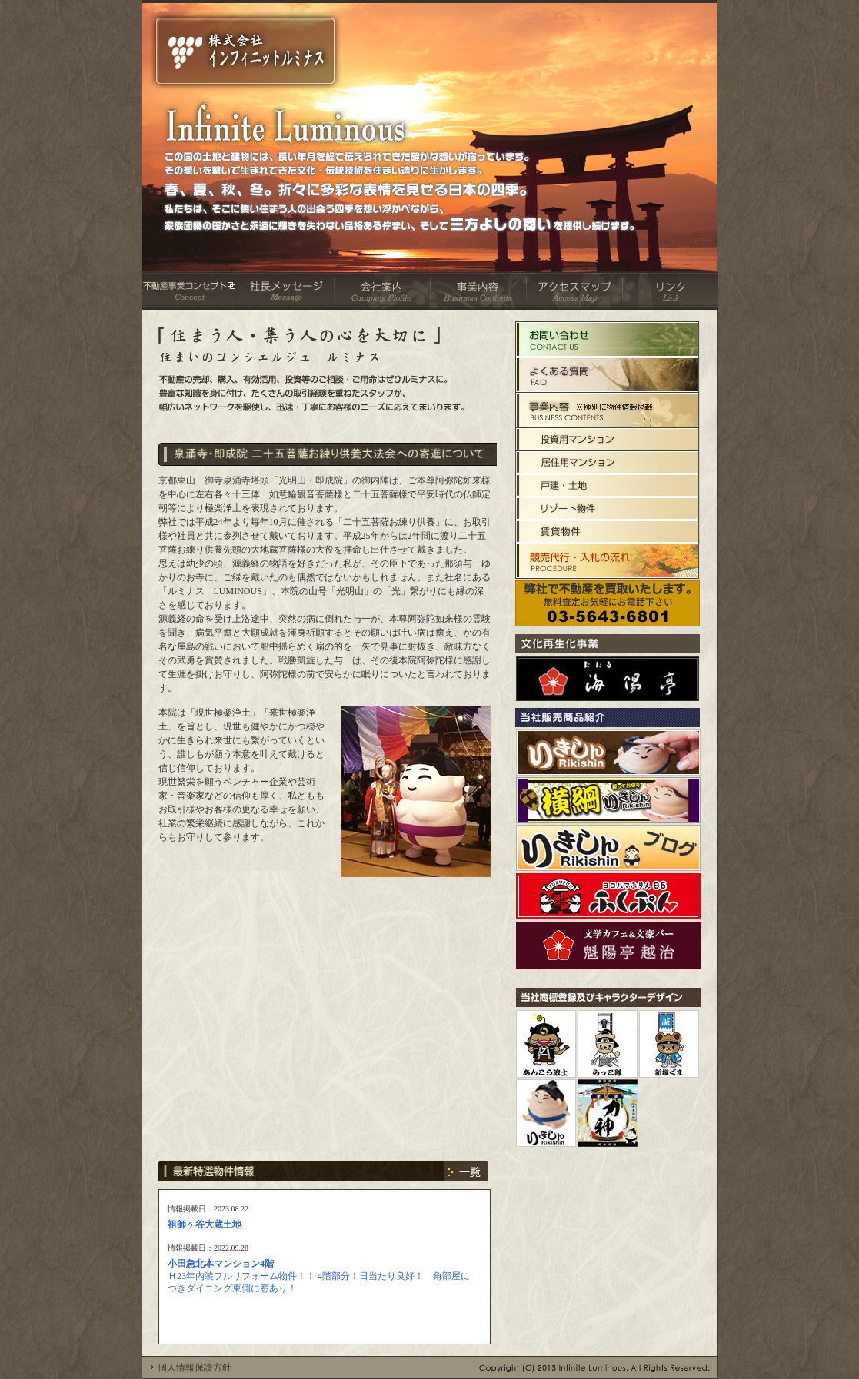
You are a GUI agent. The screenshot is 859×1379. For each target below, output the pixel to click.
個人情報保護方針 (194, 1367)
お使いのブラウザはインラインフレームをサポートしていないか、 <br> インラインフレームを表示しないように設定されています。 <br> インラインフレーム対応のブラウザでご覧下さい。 (324, 1267)
